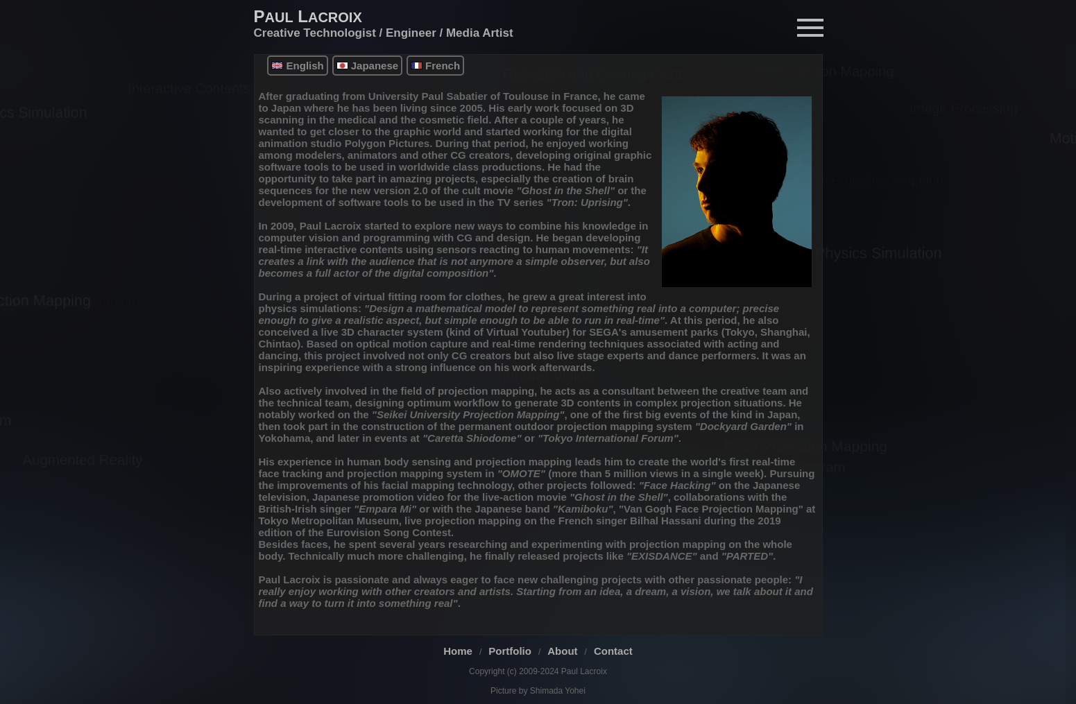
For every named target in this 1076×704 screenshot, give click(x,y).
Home (457, 651)
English (297, 65)
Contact (613, 651)
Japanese (367, 65)
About (562, 651)
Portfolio (509, 651)
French (435, 65)
